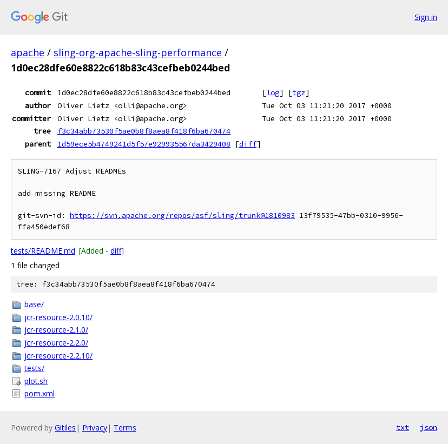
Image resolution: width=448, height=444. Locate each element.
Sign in (425, 17)
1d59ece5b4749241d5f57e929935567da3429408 (143, 144)
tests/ (34, 368)
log (272, 92)
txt (402, 427)
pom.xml (39, 393)
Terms (125, 427)
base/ (34, 304)
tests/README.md (43, 251)
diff (247, 144)
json (428, 427)
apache (27, 52)
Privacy (94, 427)
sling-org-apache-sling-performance (138, 52)
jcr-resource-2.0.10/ (58, 317)
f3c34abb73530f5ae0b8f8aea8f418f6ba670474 (143, 131)
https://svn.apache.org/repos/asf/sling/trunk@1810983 (182, 215)
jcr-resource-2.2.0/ (56, 342)
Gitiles (65, 427)
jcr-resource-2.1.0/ (56, 329)
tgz (298, 92)
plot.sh (36, 381)
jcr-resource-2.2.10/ (58, 355)
